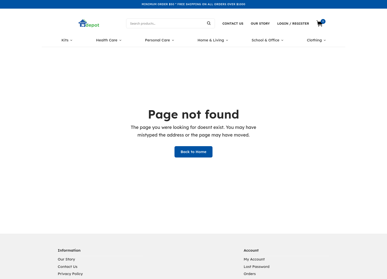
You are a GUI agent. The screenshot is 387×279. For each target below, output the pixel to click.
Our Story (260, 23)
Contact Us (232, 23)
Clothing (314, 40)
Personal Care (157, 40)
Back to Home (194, 151)
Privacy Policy (70, 273)
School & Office (265, 40)
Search (209, 23)
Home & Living (210, 40)
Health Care (106, 40)
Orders (250, 273)
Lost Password (257, 266)
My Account (254, 259)
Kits (64, 40)
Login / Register (293, 23)
